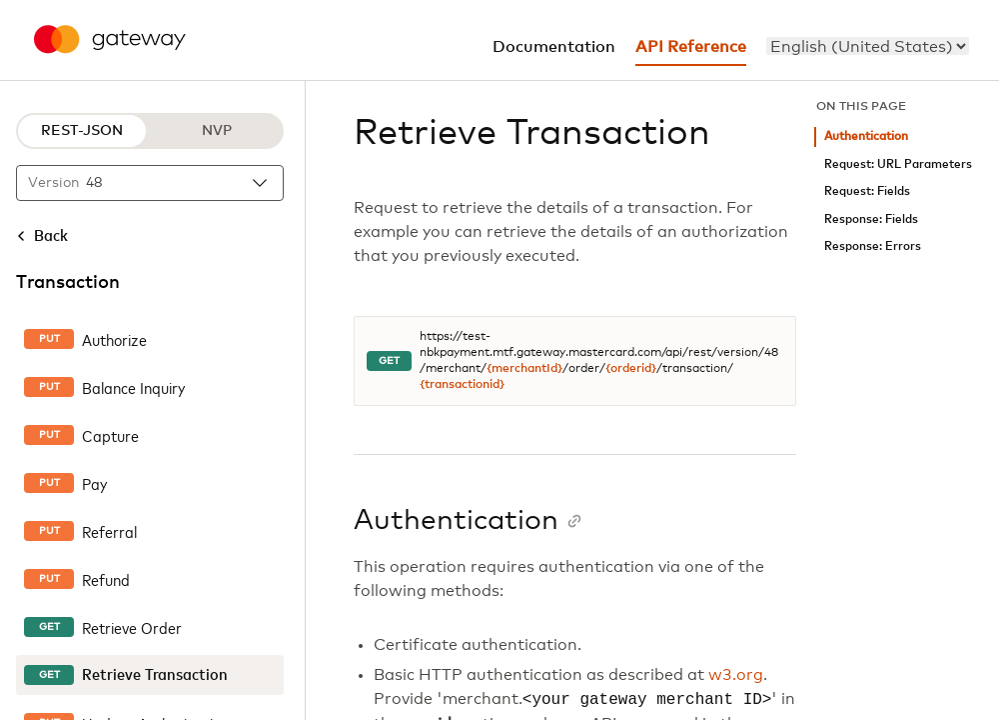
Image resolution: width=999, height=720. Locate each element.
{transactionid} (462, 385)
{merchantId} (524, 369)
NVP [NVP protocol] (217, 131)
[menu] (867, 46)
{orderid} (630, 369)
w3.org (735, 675)
